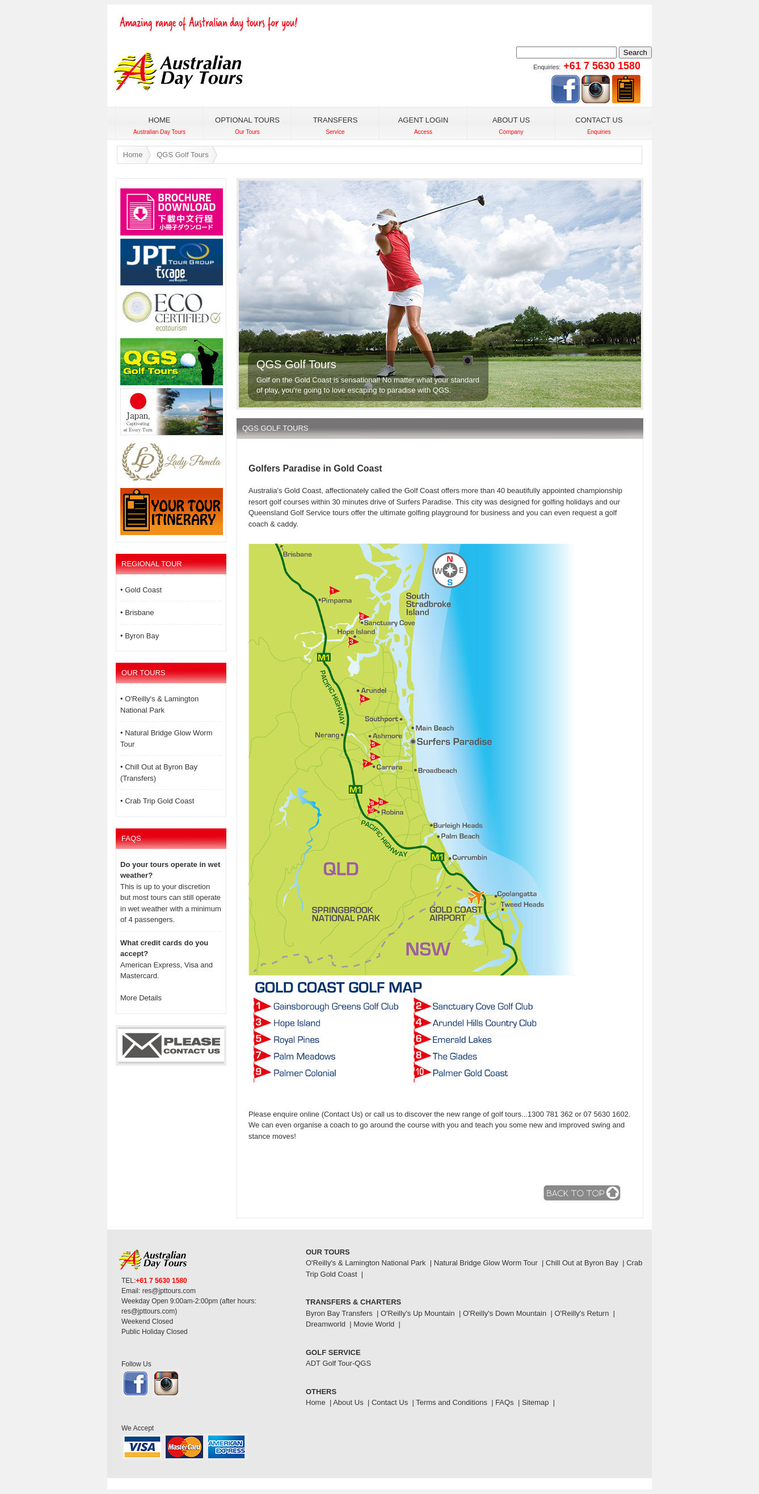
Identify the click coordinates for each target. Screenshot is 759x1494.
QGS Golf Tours (183, 154)
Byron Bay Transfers (339, 1313)
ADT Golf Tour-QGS (338, 1363)
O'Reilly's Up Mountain (418, 1313)
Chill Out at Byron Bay (582, 1263)
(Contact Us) (342, 1114)
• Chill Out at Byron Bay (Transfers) (158, 772)
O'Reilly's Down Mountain (504, 1313)
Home (133, 154)
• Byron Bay (139, 636)
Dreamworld (325, 1324)
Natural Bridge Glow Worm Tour (486, 1263)
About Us (348, 1402)
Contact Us (390, 1402)
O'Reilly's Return (581, 1313)
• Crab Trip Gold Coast (157, 801)
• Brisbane (137, 612)
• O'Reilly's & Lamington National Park (159, 704)
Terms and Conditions (451, 1402)
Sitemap (535, 1402)
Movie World (373, 1324)
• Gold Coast (141, 590)
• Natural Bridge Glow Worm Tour (166, 738)
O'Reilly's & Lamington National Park (366, 1263)
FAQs (504, 1402)
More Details (141, 998)
